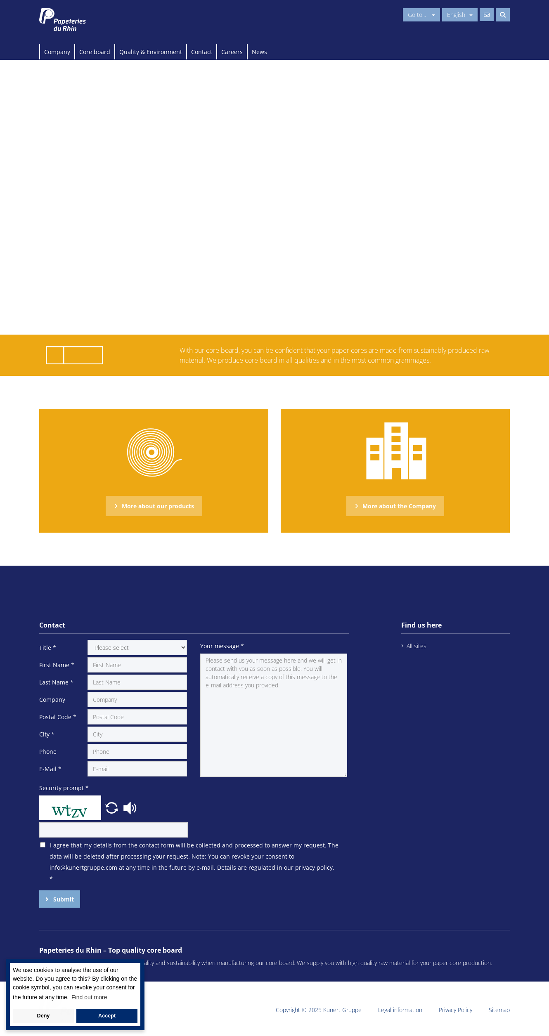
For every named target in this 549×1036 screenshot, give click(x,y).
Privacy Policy (455, 1010)
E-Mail (50, 769)
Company (57, 52)
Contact (201, 52)
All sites (416, 646)
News (259, 52)
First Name (56, 665)
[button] (112, 807)
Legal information (400, 1010)
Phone (48, 751)
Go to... (421, 15)
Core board (94, 52)
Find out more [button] (89, 997)
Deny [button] (43, 1016)
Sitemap (499, 1010)
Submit (63, 899)
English (460, 15)
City (46, 734)
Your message (222, 646)
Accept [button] (107, 1016)
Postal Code (57, 717)
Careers (232, 52)
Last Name (56, 682)
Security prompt (64, 788)
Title (47, 647)
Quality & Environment (150, 52)
